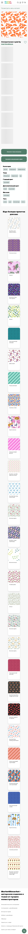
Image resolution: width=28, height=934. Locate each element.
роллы (5, 202)
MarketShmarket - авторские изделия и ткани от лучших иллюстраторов (12, 895)
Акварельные (15, 176)
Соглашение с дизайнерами (9, 908)
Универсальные (21, 169)
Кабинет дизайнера (7, 915)
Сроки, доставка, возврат (8, 929)
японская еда (16, 202)
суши (10, 202)
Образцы (3, 919)
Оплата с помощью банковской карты (12, 926)
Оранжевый (6, 182)
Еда (20, 176)
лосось (23, 202)
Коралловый (11, 189)
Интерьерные (12, 169)
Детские (5, 169)
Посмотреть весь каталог (10, 8)
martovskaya (7, 44)
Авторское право (6, 911)
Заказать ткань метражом (14, 151)
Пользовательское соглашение (10, 904)
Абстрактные (6, 176)
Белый (5, 189)
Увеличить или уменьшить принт (14, 159)
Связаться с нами (6, 922)
